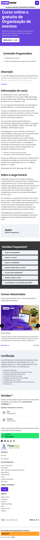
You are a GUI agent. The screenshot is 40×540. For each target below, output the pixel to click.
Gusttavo (5, 459)
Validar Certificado (6, 504)
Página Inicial (5, 497)
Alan (3, 455)
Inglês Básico (5, 472)
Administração (5, 474)
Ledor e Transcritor (6, 465)
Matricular (5, 534)
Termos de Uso (5, 508)
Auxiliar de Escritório (7, 479)
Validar (4, 489)
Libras (3, 477)
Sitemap (3, 511)
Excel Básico (4, 468)
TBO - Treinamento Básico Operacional (12, 470)
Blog (2, 506)
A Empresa (4, 499)
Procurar (3, 502)
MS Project (4, 481)
